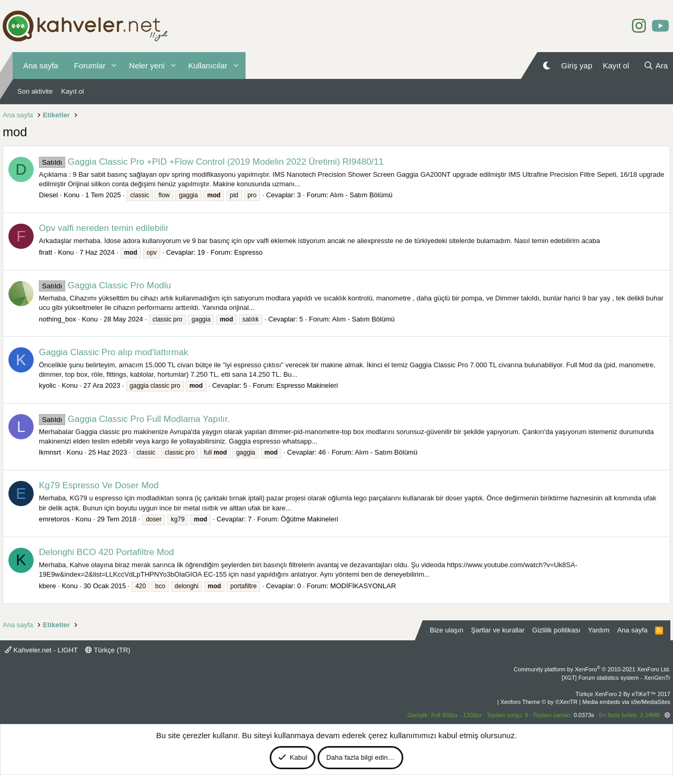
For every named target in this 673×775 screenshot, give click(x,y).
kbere (47, 586)
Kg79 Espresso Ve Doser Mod (99, 485)
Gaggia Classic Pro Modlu (105, 285)
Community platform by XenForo (592, 669)
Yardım (598, 630)
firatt (45, 252)
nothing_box (57, 319)
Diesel (48, 195)
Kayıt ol (72, 91)
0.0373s (584, 715)
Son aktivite (35, 91)
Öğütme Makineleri (309, 519)
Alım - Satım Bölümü (361, 195)
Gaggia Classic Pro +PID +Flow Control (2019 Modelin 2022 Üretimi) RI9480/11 (211, 162)
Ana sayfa (40, 65)
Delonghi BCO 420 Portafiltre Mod (106, 552)
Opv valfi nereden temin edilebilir (104, 228)
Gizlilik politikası (556, 630)
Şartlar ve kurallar (498, 630)
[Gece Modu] (546, 65)
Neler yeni (147, 65)
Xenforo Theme (539, 702)
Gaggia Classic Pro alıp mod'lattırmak (113, 352)
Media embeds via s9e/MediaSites (626, 702)
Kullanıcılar (207, 65)
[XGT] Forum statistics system (616, 678)
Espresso (248, 252)
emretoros (54, 519)
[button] (114, 65)
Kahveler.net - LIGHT (41, 650)
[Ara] (655, 65)
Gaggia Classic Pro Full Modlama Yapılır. (134, 419)
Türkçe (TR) (107, 650)
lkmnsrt (50, 452)
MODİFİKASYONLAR (363, 586)
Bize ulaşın (447, 630)
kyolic (47, 385)
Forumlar (90, 65)
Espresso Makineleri (307, 385)
